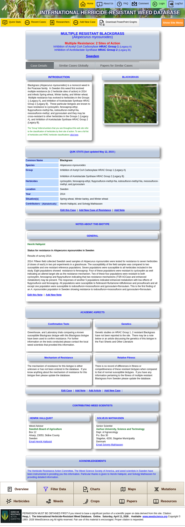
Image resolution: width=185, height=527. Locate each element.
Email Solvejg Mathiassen (109, 444)
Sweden (92, 56)
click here (74, 135)
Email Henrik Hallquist (40, 441)
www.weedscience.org (155, 516)
